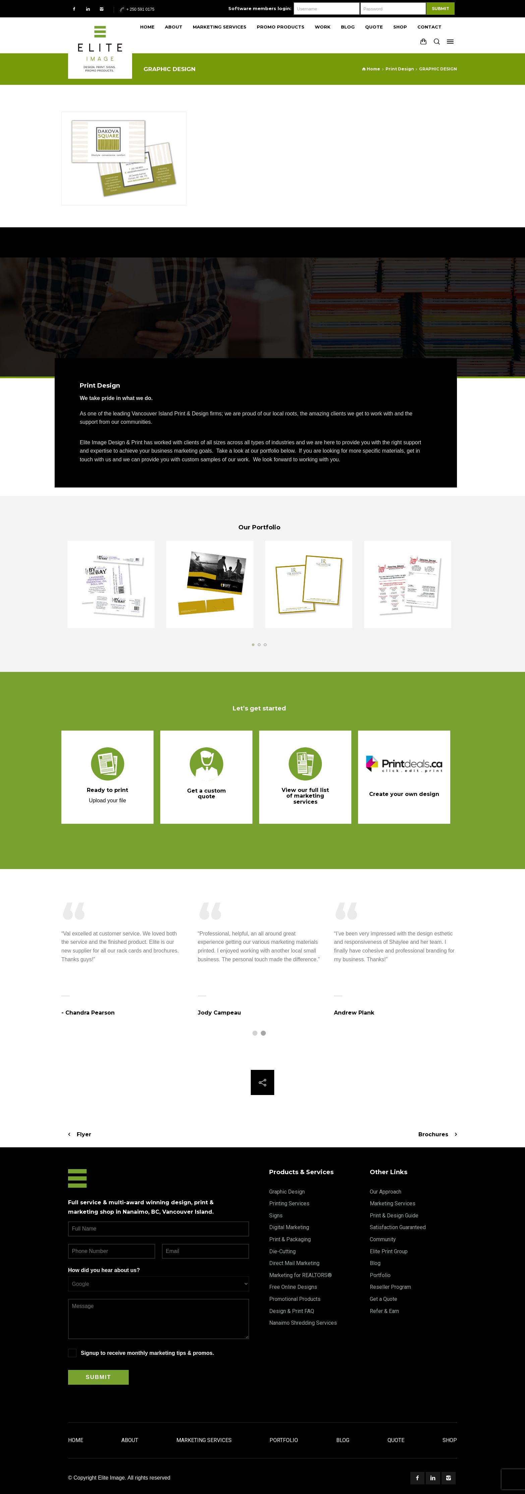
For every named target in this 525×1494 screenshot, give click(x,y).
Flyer (84, 1134)
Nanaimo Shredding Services (303, 1323)
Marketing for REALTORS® (300, 1275)
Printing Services (289, 1203)
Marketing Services (392, 1203)
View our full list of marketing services (305, 796)
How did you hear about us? (104, 1270)
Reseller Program (390, 1287)
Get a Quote (383, 1299)
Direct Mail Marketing (294, 1263)
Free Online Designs (293, 1287)
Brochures (433, 1134)
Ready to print (107, 790)
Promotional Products (294, 1299)
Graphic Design (287, 1192)
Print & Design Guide (394, 1215)
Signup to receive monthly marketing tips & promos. (147, 1353)
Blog (375, 1263)
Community (383, 1239)
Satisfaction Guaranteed (398, 1227)
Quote (396, 1440)
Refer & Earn (384, 1311)
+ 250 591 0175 (136, 9)
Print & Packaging (290, 1239)
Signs (276, 1215)
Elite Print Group (389, 1251)
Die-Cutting (282, 1251)
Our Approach (385, 1192)
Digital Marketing (289, 1227)
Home (75, 1440)
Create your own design (404, 794)
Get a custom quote (206, 794)
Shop (450, 1440)
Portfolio (380, 1275)
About (129, 1440)
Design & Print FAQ (291, 1311)
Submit (440, 8)
